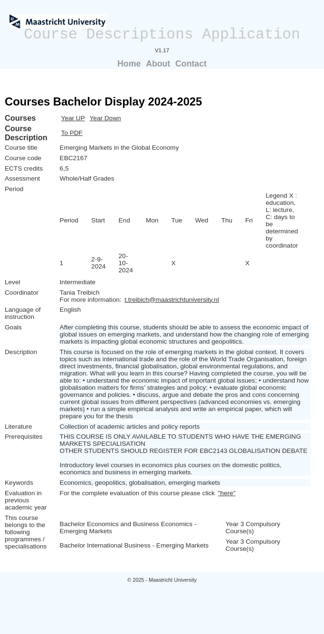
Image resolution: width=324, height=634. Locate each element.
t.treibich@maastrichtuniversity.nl (171, 299)
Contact (191, 63)
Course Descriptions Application (162, 34)
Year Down (105, 118)
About (158, 63)
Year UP (73, 118)
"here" (227, 493)
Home (129, 63)
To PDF (72, 132)
